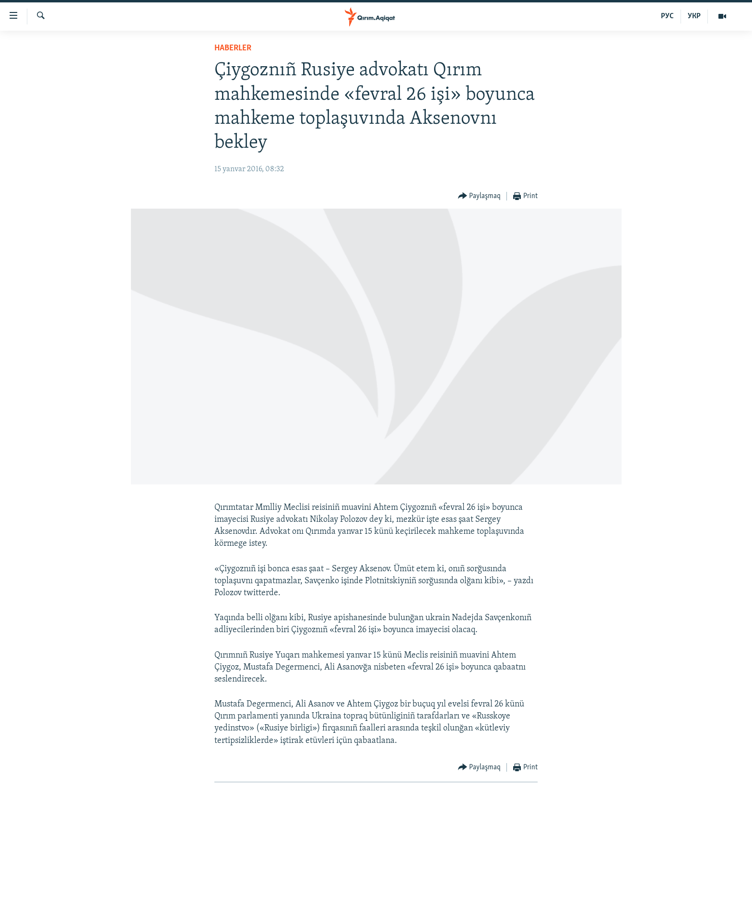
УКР (694, 16)
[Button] (479, 196)
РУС (667, 16)
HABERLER (232, 48)
